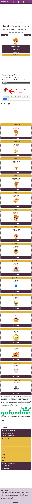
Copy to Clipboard (16, 138)
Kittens (11, 22)
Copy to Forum (16, 52)
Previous (4, 35)
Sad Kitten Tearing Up (18, 22)
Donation (3, 416)
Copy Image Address (16, 49)
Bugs (3, 441)
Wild (3, 460)
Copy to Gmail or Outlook (16, 46)
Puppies (4, 454)
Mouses (4, 451)
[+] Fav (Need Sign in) (16, 55)
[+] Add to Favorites (16, 124)
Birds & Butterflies (6, 438)
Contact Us (15, 502)
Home (2, 22)
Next (28, 35)
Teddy (3, 457)
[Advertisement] (16, 12)
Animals (6, 22)
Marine (3, 448)
